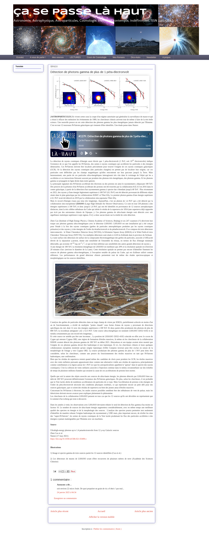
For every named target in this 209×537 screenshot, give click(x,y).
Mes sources (58, 57)
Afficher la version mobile (101, 517)
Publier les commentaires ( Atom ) (107, 529)
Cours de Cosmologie (97, 57)
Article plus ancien (143, 511)
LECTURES (75, 57)
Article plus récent (59, 511)
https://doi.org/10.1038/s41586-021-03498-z (68, 439)
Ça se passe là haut (79, 12)
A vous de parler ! (38, 57)
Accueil (101, 511)
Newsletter (151, 57)
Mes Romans (119, 57)
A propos (166, 57)
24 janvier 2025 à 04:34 (66, 492)
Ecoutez (20, 57)
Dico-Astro (135, 57)
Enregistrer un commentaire (65, 498)
